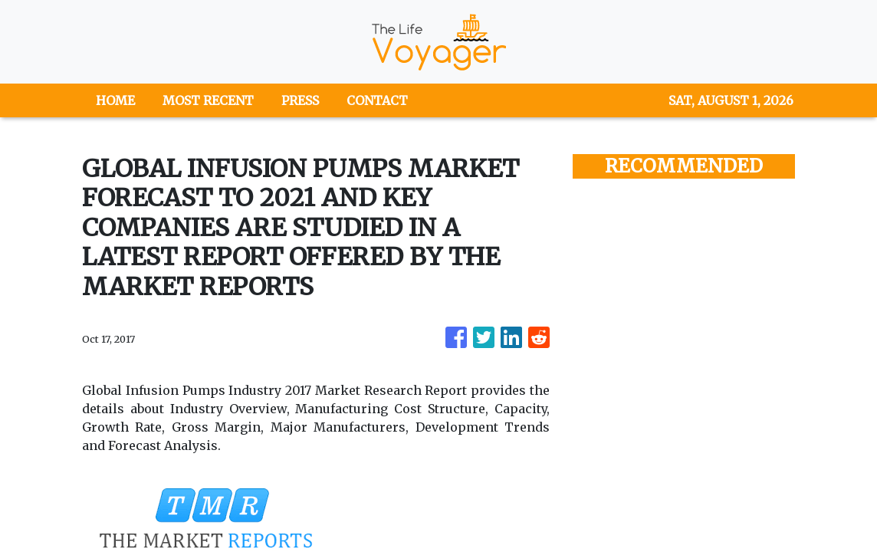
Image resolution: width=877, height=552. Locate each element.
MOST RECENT (208, 100)
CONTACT (377, 100)
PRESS (300, 100)
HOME (115, 100)
